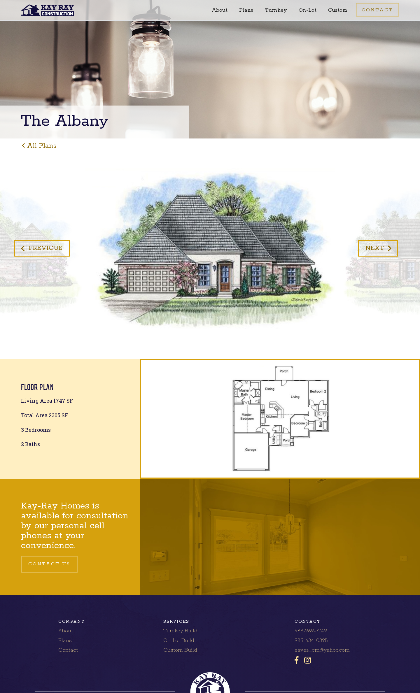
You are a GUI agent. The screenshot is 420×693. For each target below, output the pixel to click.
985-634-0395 (311, 640)
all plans (42, 146)
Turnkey (276, 10)
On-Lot (307, 10)
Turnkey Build (180, 631)
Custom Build (180, 650)
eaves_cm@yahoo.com (322, 650)
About (220, 10)
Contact (68, 650)
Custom (337, 10)
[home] (47, 10)
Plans (246, 10)
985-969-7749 (311, 631)
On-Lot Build (178, 640)
